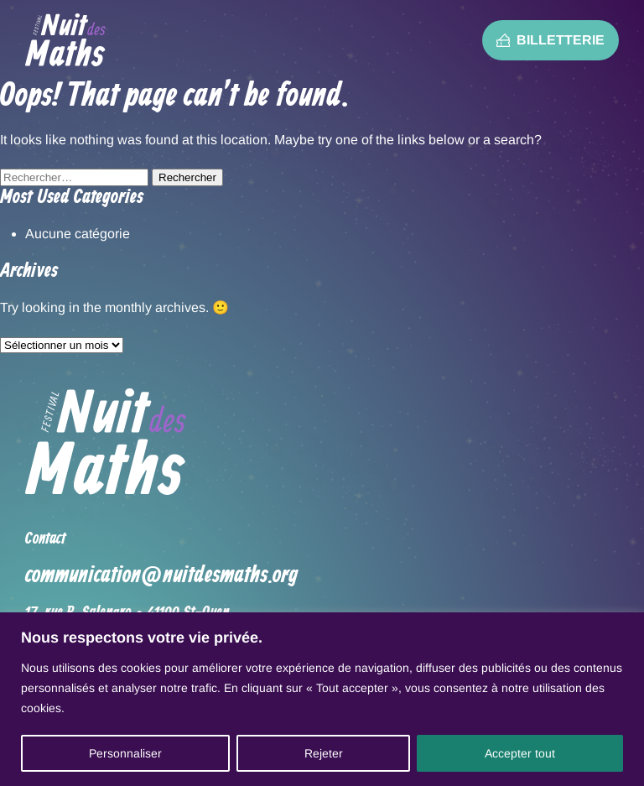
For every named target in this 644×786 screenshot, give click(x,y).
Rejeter (323, 753)
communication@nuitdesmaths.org (161, 576)
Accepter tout (520, 753)
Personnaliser (125, 753)
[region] (322, 699)
